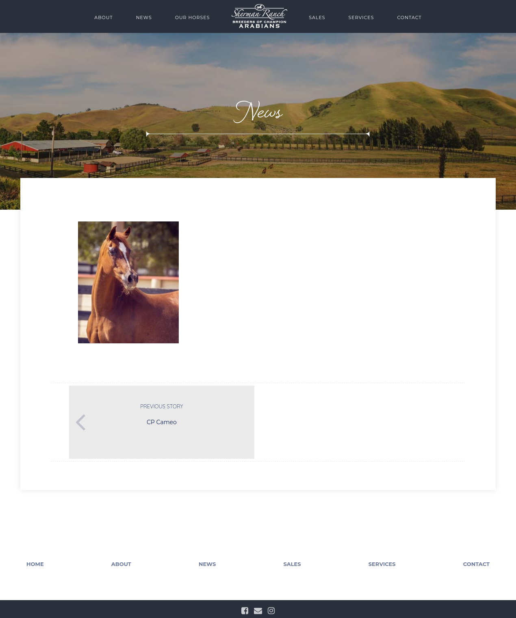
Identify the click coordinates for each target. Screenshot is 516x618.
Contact (409, 17)
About (103, 17)
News (144, 17)
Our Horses (192, 17)
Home (35, 564)
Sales (317, 17)
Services (361, 17)
